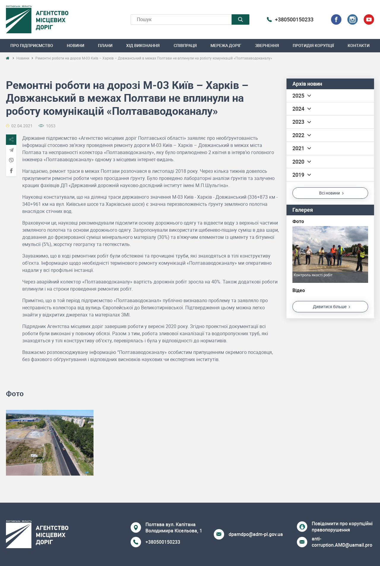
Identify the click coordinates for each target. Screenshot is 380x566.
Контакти (359, 45)
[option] (49, 443)
